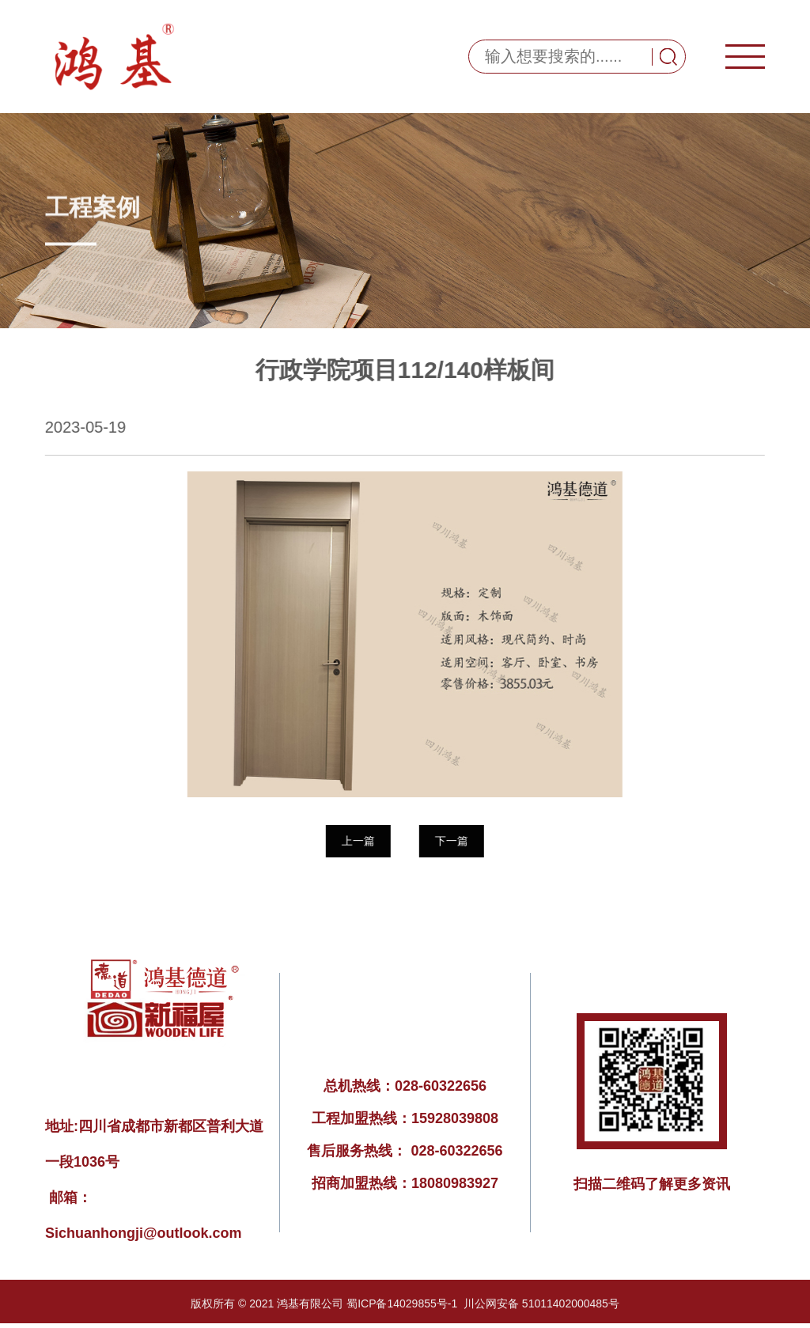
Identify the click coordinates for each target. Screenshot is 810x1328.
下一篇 (450, 840)
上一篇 (357, 840)
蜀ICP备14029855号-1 (401, 1303)
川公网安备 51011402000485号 (541, 1303)
